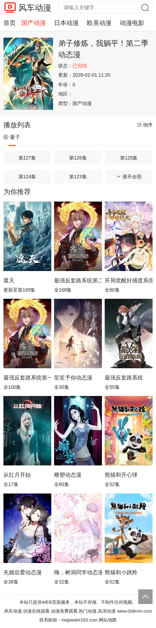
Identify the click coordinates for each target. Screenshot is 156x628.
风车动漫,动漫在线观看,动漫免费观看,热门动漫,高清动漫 (60, 611)
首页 (9, 23)
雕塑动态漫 (67, 475)
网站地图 (108, 620)
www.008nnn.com (134, 611)
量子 (11, 137)
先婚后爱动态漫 (22, 572)
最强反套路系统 (124, 378)
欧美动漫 (99, 23)
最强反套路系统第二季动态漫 (78, 280)
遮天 (8, 280)
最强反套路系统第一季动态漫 (27, 378)
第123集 (78, 176)
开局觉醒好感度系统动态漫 (129, 280)
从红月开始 (17, 475)
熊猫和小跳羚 (121, 572)
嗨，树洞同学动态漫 (78, 572)
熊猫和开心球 (121, 475)
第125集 (129, 158)
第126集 (78, 158)
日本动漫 (66, 23)
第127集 (27, 158)
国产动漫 (33, 23)
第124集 (27, 176)
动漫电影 (132, 23)
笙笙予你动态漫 (73, 378)
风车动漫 (34, 7)
